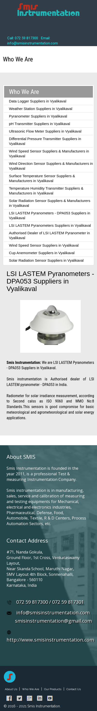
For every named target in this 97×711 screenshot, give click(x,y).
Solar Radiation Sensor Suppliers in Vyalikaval (46, 260)
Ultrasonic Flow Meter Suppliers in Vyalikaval (45, 131)
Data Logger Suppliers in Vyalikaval (37, 101)
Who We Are (30, 689)
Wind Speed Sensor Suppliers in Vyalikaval (44, 245)
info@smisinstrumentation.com (53, 612)
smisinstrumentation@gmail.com (53, 621)
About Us (11, 689)
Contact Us (73, 689)
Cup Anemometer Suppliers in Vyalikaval (41, 253)
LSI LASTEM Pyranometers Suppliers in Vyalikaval (50, 225)
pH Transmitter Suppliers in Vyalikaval (39, 124)
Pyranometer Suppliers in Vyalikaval (38, 116)
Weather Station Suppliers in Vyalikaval (40, 109)
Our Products (52, 689)
